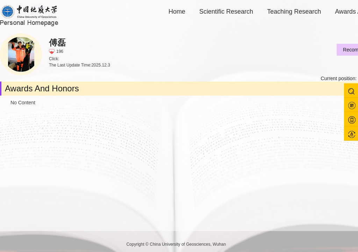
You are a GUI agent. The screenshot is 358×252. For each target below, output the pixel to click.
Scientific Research (226, 11)
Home (177, 11)
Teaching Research (294, 11)
